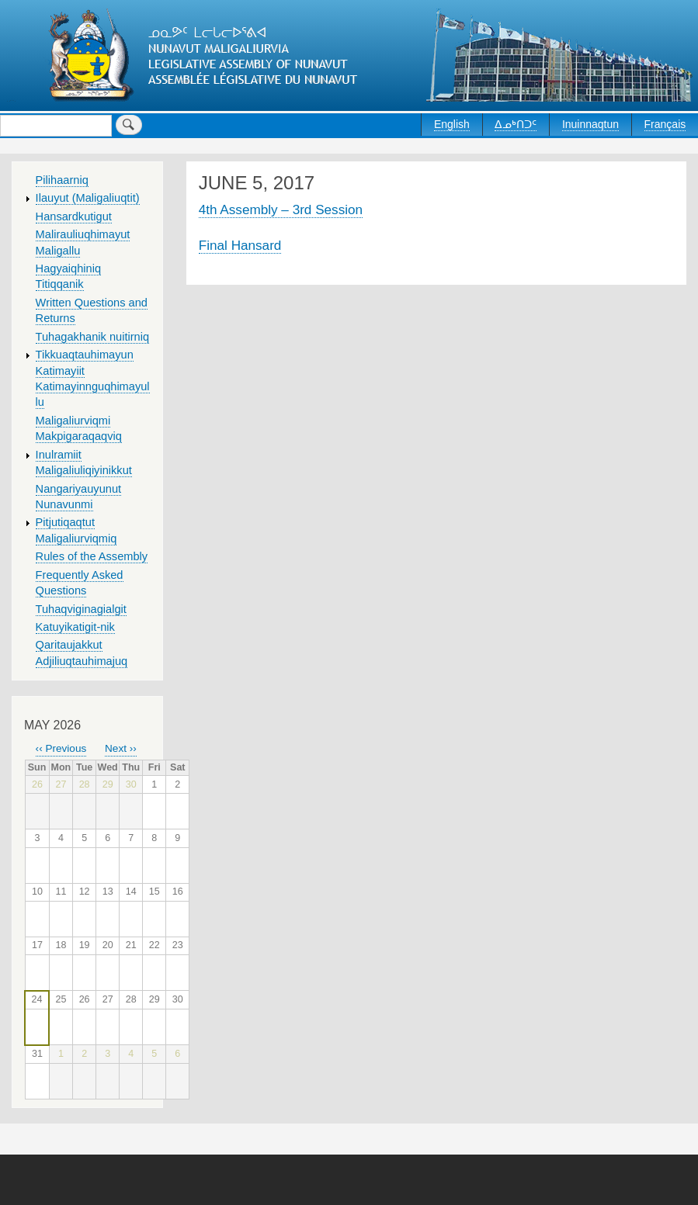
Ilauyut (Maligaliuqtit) (88, 198)
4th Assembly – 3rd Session (281, 209)
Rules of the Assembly (92, 556)
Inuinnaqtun (590, 124)
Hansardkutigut (74, 216)
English (452, 124)
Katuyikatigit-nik (75, 627)
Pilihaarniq (62, 180)
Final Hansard (240, 245)
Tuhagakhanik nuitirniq (92, 337)
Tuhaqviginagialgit (81, 609)
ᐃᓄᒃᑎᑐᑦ (516, 124)
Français (665, 124)
